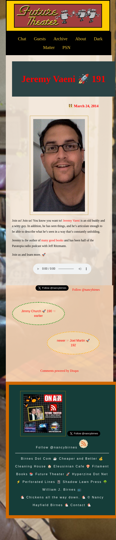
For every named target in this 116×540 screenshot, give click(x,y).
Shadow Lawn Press (82, 481)
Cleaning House (30, 466)
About (80, 38)
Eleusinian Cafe (69, 466)
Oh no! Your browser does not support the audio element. (62, 269)
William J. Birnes (59, 489)
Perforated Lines (39, 481)
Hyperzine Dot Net (90, 474)
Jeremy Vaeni (71, 220)
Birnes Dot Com (36, 458)
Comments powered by (59, 370)
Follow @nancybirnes (86, 289)
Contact (77, 505)
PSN (66, 47)
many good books (52, 240)
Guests (40, 38)
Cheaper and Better (78, 458)
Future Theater (50, 474)
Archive (60, 38)
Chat (22, 38)
